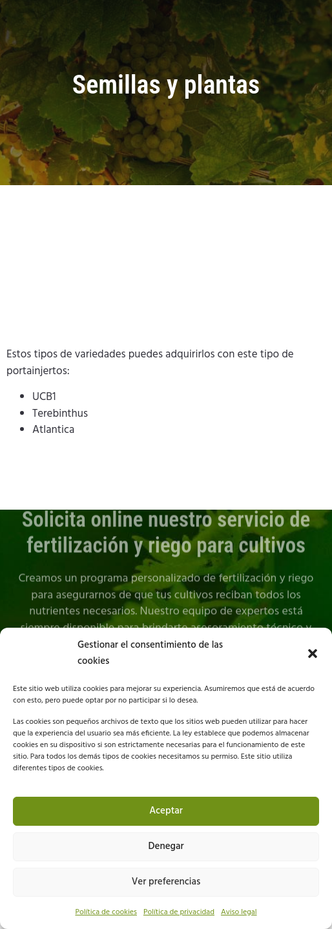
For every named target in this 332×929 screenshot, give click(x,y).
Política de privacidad (178, 912)
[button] (312, 653)
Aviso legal (239, 912)
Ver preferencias (166, 882)
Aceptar (166, 811)
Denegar (166, 846)
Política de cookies (106, 912)
